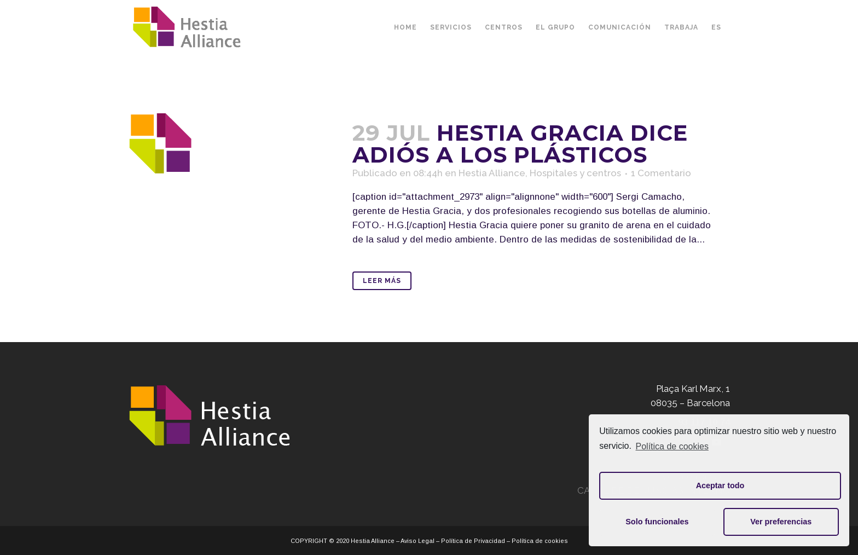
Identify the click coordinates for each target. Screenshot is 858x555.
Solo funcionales (656, 521)
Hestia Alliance (492, 172)
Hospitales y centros (575, 172)
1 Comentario (661, 172)
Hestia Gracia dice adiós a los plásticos (520, 143)
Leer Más (382, 281)
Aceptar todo (720, 485)
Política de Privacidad (473, 540)
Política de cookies (672, 446)
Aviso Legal (417, 540)
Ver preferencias (780, 521)
